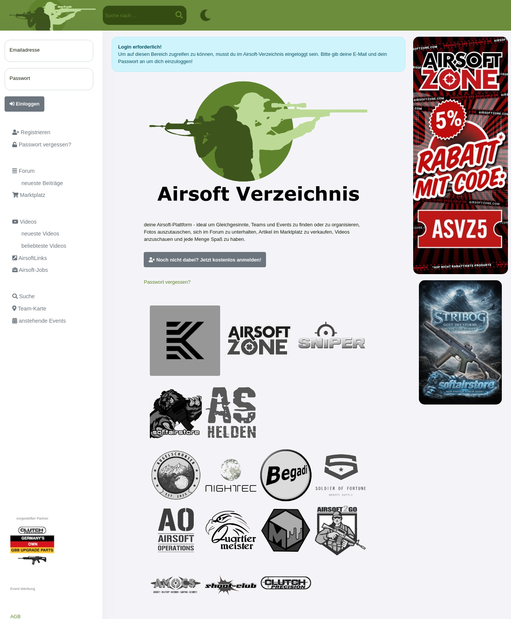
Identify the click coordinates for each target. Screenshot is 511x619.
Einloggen (24, 104)
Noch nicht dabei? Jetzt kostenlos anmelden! (205, 260)
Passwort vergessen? (167, 282)
